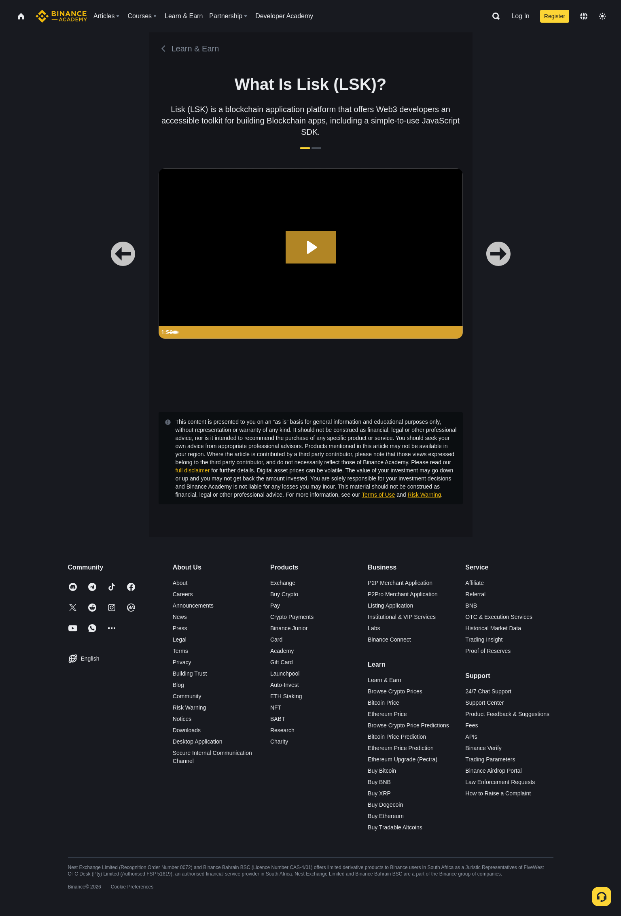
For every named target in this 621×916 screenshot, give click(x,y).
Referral (475, 594)
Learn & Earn (384, 680)
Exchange (282, 583)
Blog (178, 685)
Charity (279, 741)
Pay (275, 605)
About (180, 583)
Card (276, 639)
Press (180, 628)
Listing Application (390, 605)
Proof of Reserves (488, 651)
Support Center (484, 702)
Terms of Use (378, 494)
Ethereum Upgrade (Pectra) (402, 759)
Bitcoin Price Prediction (397, 736)
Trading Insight (483, 639)
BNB (471, 605)
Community (187, 696)
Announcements (193, 605)
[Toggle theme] (602, 16)
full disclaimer (193, 470)
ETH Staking (286, 696)
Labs (374, 628)
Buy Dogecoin (385, 804)
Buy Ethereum (386, 816)
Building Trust (190, 673)
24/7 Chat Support (488, 691)
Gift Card (281, 662)
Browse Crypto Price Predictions (408, 725)
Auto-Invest (284, 685)
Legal (180, 639)
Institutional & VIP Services (402, 617)
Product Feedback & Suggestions (507, 714)
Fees (471, 725)
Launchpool (284, 673)
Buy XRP (379, 793)
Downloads (187, 730)
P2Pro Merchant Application (403, 594)
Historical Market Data (493, 628)
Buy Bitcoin (382, 770)
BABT (277, 719)
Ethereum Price (387, 714)
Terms (180, 651)
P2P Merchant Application (400, 583)
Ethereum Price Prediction (401, 748)
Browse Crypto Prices (395, 691)
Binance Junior (289, 628)
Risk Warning (424, 494)
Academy (282, 651)
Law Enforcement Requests (500, 782)
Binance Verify (483, 748)
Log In (520, 16)
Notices (182, 719)
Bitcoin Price (383, 702)
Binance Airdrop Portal (493, 770)
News (180, 617)
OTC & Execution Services (498, 617)
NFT (275, 707)
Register (554, 16)
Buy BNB (379, 782)
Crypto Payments (292, 617)
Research (282, 730)
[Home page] (61, 16)
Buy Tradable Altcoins (395, 827)
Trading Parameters (490, 759)
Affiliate (474, 583)
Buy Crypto (284, 594)
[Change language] (583, 16)
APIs (471, 736)
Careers (183, 594)
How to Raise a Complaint (498, 793)
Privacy (182, 662)
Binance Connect (389, 639)
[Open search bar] (493, 16)
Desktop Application (198, 741)
